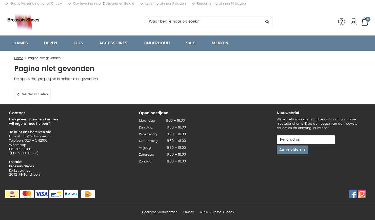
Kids (78, 43)
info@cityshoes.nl (36, 136)
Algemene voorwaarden (159, 212)
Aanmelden (290, 150)
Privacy (188, 212)
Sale (190, 43)
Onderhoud (157, 43)
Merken (220, 43)
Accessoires (113, 43)
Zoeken (267, 21)
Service (342, 21)
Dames (20, 43)
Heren (50, 43)
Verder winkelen (35, 94)
